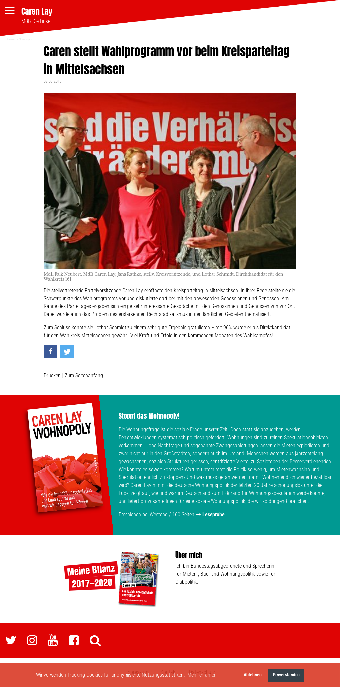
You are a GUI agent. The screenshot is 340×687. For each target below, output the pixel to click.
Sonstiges (25, 39)
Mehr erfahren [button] (202, 675)
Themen (10, 39)
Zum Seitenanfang (84, 375)
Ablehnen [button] (253, 675)
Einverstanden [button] (286, 675)
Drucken (52, 375)
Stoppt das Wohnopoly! (149, 415)
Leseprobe (213, 514)
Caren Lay (36, 11)
